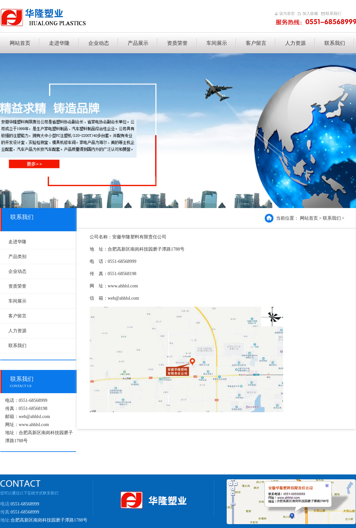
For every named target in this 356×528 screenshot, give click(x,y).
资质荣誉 (17, 286)
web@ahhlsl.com (34, 416)
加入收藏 (310, 14)
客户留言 (17, 316)
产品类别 (17, 256)
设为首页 (287, 14)
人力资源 (17, 330)
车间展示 (17, 301)
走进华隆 (17, 241)
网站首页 (309, 218)
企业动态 (17, 271)
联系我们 (333, 14)
